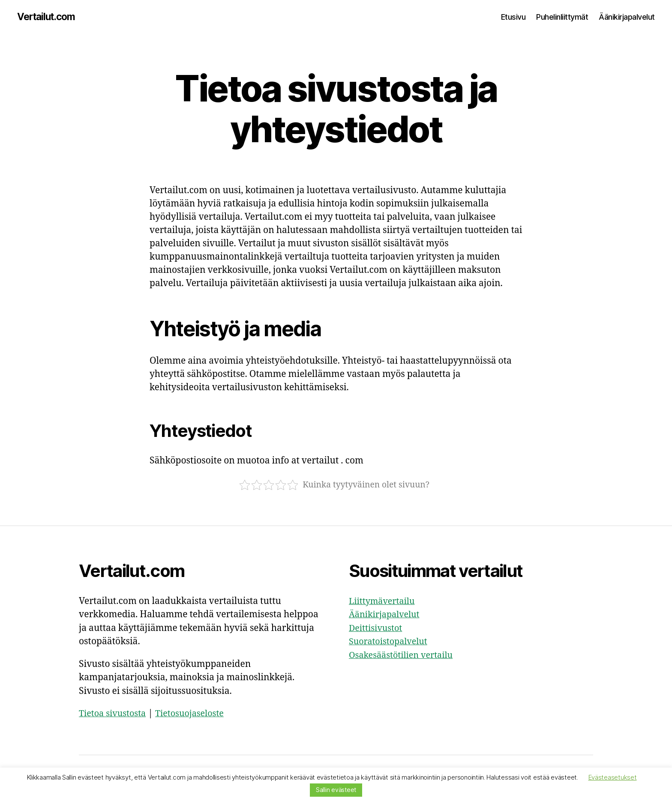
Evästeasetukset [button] (612, 777)
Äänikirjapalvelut (627, 16)
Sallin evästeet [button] (336, 789)
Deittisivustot (377, 628)
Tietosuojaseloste (196, 714)
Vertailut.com (48, 17)
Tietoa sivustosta (114, 714)
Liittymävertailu (384, 601)
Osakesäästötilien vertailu (404, 655)
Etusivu (513, 16)
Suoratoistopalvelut (390, 642)
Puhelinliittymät (562, 16)
